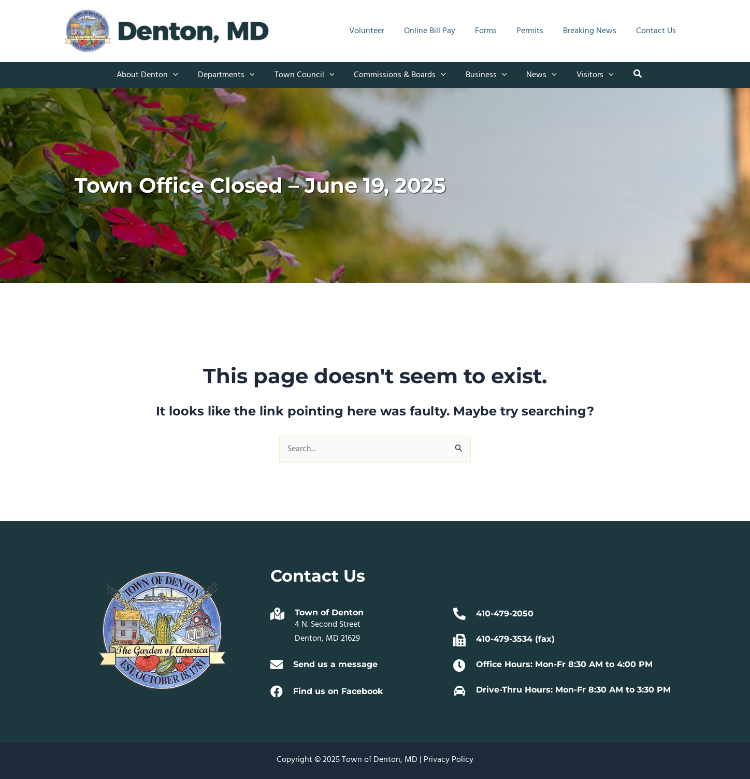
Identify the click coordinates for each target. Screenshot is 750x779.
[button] (627, 75)
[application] (182, 75)
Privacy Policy (448, 760)
